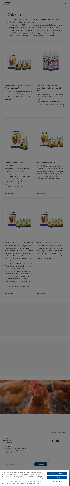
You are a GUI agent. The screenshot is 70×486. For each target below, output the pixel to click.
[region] (34, 478)
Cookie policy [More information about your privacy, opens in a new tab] (10, 485)
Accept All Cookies (57, 473)
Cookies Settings (57, 481)
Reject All (57, 477)
